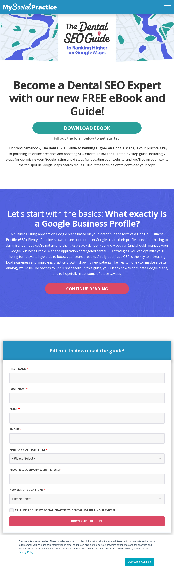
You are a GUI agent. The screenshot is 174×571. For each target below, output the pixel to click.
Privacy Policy (26, 552)
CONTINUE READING (87, 288)
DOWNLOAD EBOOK (87, 127)
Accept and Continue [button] (139, 561)
